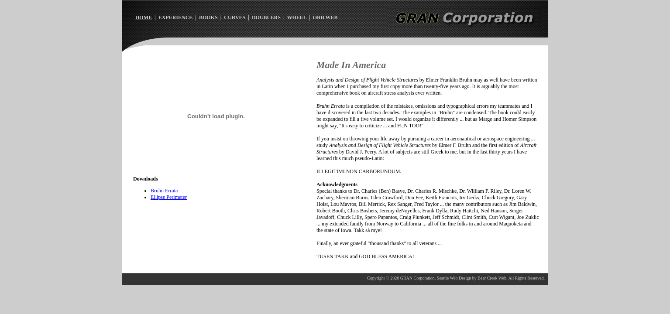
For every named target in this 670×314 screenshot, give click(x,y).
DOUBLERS (266, 17)
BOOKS (208, 17)
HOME (143, 17)
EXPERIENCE (175, 17)
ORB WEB (325, 17)
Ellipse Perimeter (169, 197)
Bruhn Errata (164, 191)
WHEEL (296, 17)
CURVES (234, 17)
